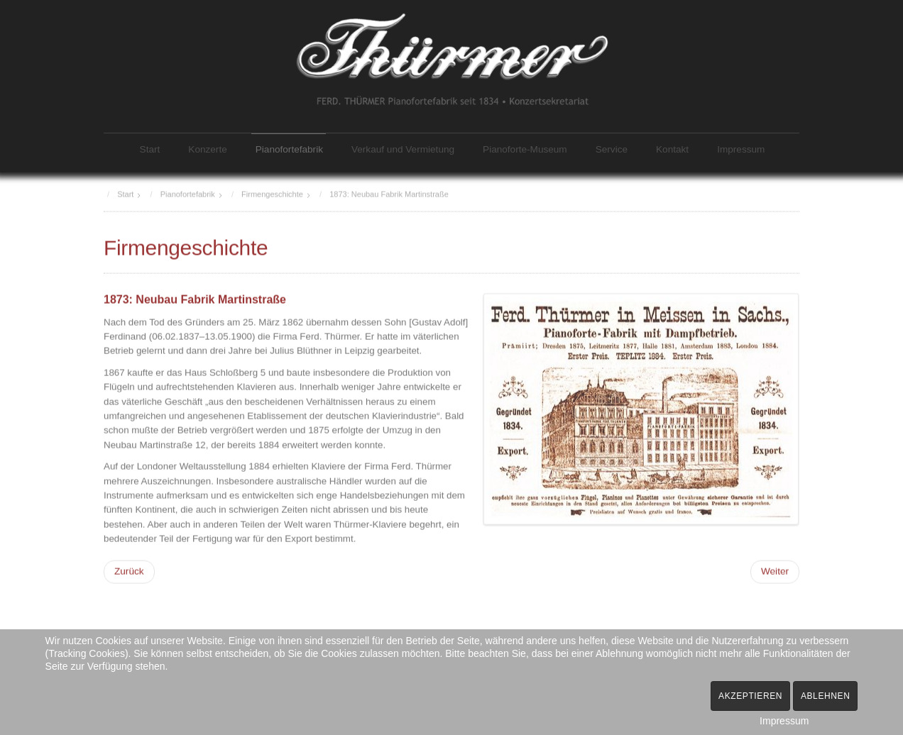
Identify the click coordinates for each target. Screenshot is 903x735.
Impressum (741, 149)
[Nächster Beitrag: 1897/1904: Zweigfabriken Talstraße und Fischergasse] (774, 571)
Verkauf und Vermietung (402, 149)
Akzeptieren (750, 696)
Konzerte (207, 149)
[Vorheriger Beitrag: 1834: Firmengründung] (129, 571)
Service (612, 149)
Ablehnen (825, 696)
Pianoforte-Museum (525, 149)
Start (150, 149)
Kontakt (672, 149)
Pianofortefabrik (289, 149)
